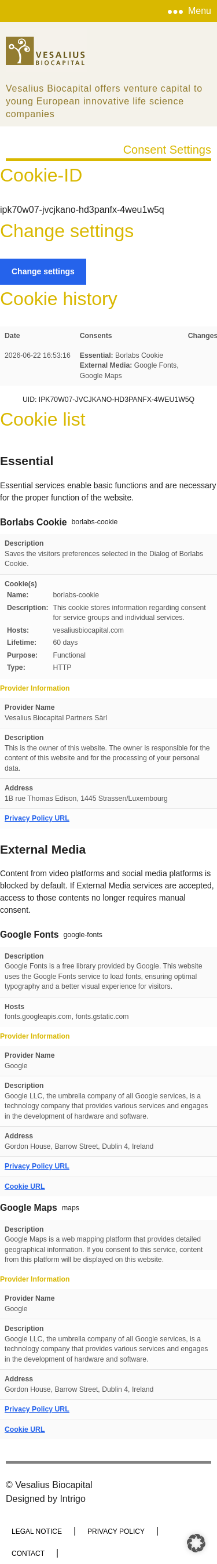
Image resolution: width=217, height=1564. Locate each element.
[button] (196, 1543)
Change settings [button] (43, 271)
